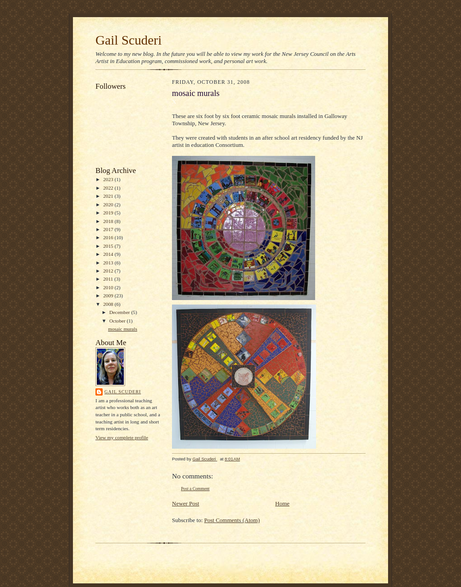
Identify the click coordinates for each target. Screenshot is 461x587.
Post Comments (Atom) (232, 520)
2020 (108, 204)
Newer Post (185, 503)
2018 (108, 221)
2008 (108, 304)
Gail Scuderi (128, 40)
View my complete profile (121, 437)
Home (282, 503)
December (120, 312)
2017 (108, 229)
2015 (108, 246)
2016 (108, 237)
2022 (108, 188)
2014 (108, 254)
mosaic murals (122, 329)
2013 (108, 262)
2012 (108, 270)
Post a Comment (195, 488)
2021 (108, 196)
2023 (108, 179)
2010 (108, 287)
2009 (108, 295)
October (118, 320)
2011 (108, 279)
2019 (108, 212)
